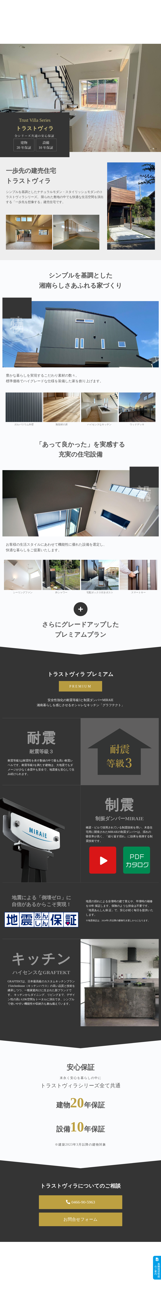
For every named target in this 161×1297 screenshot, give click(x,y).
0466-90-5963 (80, 1202)
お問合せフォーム (80, 1219)
